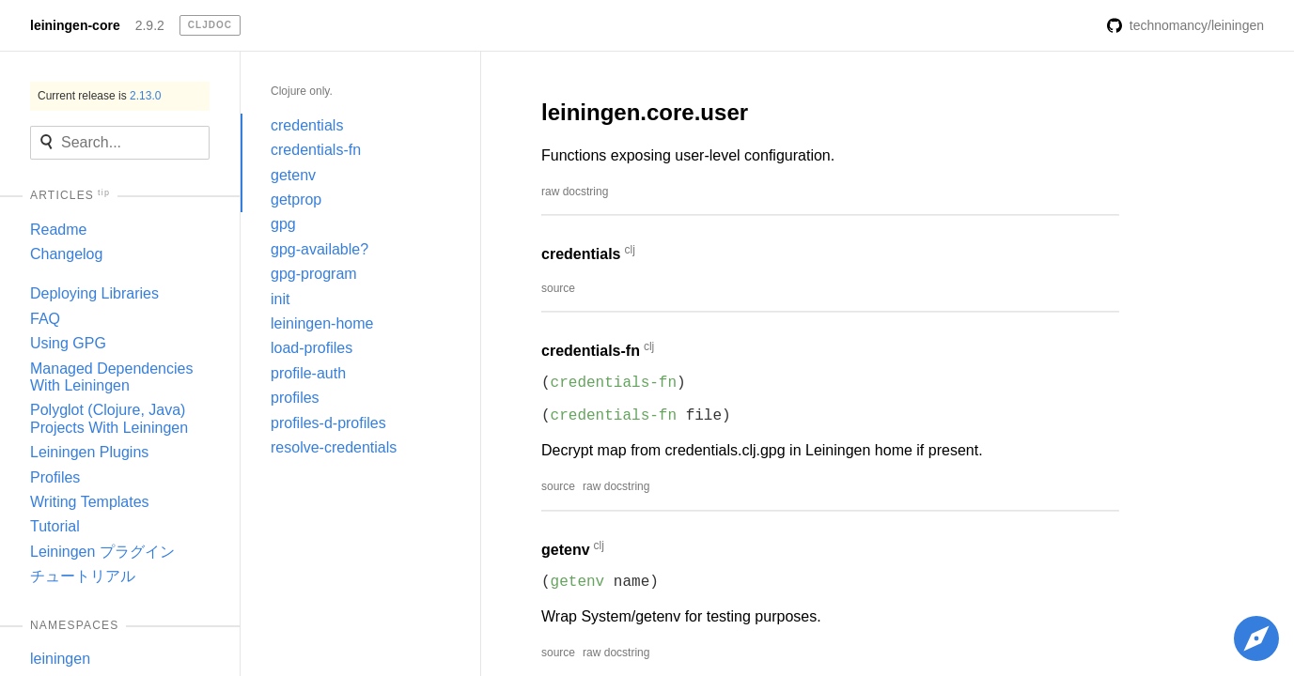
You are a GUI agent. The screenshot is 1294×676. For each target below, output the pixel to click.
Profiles (55, 477)
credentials (307, 125)
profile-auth (308, 373)
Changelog (66, 254)
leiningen (60, 659)
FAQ (45, 319)
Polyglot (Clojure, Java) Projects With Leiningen (109, 418)
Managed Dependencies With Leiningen (111, 377)
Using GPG (68, 343)
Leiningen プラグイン (102, 552)
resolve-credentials (334, 447)
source (558, 288)
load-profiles (311, 348)
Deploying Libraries (94, 293)
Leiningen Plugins (89, 452)
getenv (293, 175)
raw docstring (574, 191)
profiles (295, 398)
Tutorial (55, 526)
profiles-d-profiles (328, 423)
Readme (58, 230)
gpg (283, 224)
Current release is (99, 95)
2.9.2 (149, 25)
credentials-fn (316, 150)
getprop (296, 199)
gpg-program (314, 274)
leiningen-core (75, 25)
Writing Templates (89, 502)
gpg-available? (319, 249)
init (280, 299)
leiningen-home (322, 323)
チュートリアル (82, 576)
